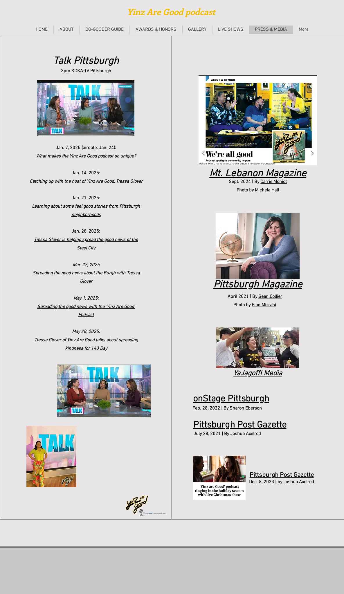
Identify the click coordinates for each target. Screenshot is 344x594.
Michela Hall (267, 190)
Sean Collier (270, 297)
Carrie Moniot (273, 182)
